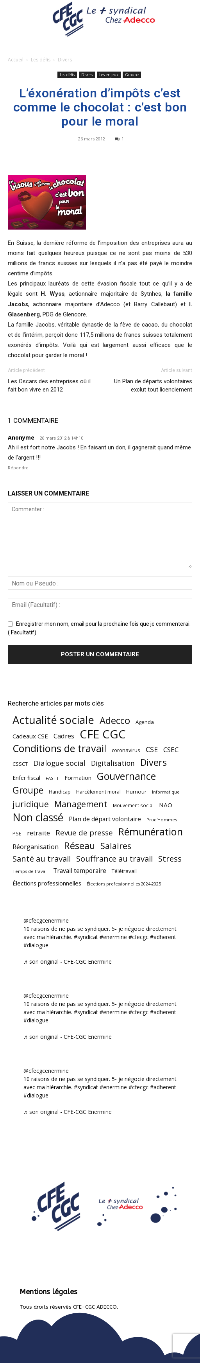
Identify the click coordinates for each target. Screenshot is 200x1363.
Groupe (132, 74)
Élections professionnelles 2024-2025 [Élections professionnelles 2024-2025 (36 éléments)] (124, 884)
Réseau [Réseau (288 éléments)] (79, 846)
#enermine (113, 937)
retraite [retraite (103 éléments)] (38, 833)
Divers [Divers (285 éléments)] (153, 762)
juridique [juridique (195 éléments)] (30, 804)
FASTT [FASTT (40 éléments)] (52, 778)
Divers (65, 59)
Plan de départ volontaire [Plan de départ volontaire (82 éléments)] (105, 819)
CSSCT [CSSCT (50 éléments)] (20, 763)
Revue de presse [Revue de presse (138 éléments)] (84, 833)
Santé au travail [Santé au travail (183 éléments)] (41, 859)
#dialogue (35, 945)
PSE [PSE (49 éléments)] (16, 833)
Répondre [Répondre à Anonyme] (18, 467)
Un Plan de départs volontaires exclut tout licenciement (153, 385)
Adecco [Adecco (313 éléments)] (115, 720)
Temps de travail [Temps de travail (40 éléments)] (30, 871)
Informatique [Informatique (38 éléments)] (166, 792)
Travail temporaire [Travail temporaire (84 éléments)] (79, 871)
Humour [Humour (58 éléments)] (136, 791)
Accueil (15, 59)
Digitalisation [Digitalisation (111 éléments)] (113, 763)
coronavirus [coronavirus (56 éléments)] (126, 750)
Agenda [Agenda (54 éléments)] (145, 721)
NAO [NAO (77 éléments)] (165, 805)
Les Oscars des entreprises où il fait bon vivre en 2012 (49, 385)
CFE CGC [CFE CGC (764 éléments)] (103, 734)
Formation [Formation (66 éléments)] (77, 777)
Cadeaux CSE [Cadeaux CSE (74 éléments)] (30, 736)
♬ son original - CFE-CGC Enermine (67, 961)
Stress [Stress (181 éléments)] (170, 859)
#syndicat (86, 937)
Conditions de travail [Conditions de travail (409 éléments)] (59, 748)
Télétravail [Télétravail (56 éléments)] (124, 871)
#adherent (163, 937)
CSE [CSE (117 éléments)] (152, 749)
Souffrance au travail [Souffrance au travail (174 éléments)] (114, 859)
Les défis (40, 59)
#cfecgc (138, 937)
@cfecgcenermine (46, 920)
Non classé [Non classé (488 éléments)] (37, 817)
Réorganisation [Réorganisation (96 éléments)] (35, 846)
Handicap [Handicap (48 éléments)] (60, 791)
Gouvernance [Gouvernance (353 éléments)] (126, 776)
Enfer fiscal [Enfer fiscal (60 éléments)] (26, 777)
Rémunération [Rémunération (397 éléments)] (150, 832)
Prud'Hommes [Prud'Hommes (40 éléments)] (161, 819)
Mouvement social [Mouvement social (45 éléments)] (133, 805)
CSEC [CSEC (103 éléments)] (171, 749)
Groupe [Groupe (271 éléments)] (27, 790)
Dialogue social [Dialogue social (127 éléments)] (59, 763)
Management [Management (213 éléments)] (80, 804)
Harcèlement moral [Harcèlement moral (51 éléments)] (98, 791)
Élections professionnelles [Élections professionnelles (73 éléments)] (46, 883)
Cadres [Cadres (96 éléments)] (64, 736)
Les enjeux (108, 74)
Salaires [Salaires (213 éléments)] (115, 846)
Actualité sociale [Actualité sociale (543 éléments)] (53, 720)
